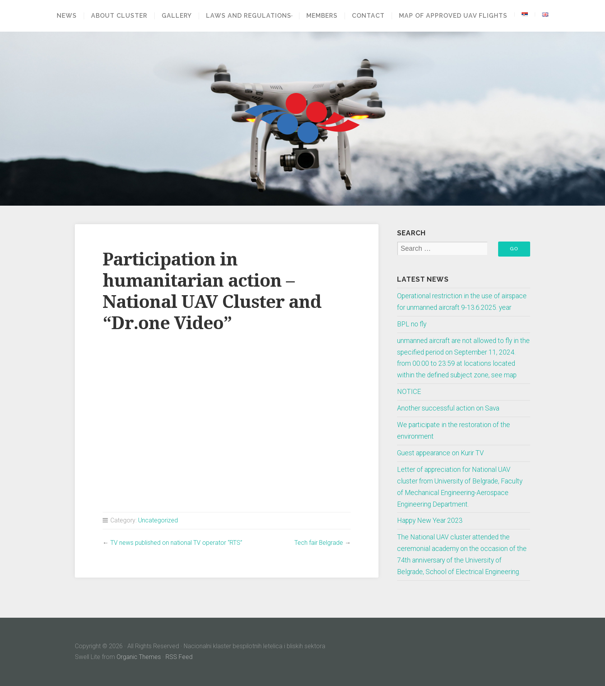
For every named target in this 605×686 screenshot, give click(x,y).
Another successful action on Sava (448, 408)
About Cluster (117, 15)
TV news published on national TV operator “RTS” (176, 542)
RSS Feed (179, 657)
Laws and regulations (246, 15)
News (64, 15)
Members (324, 15)
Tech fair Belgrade (318, 542)
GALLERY (174, 15)
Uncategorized (158, 520)
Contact (370, 15)
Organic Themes (139, 657)
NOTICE (409, 391)
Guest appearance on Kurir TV (440, 453)
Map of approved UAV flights (455, 15)
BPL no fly (411, 324)
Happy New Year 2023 (430, 520)
